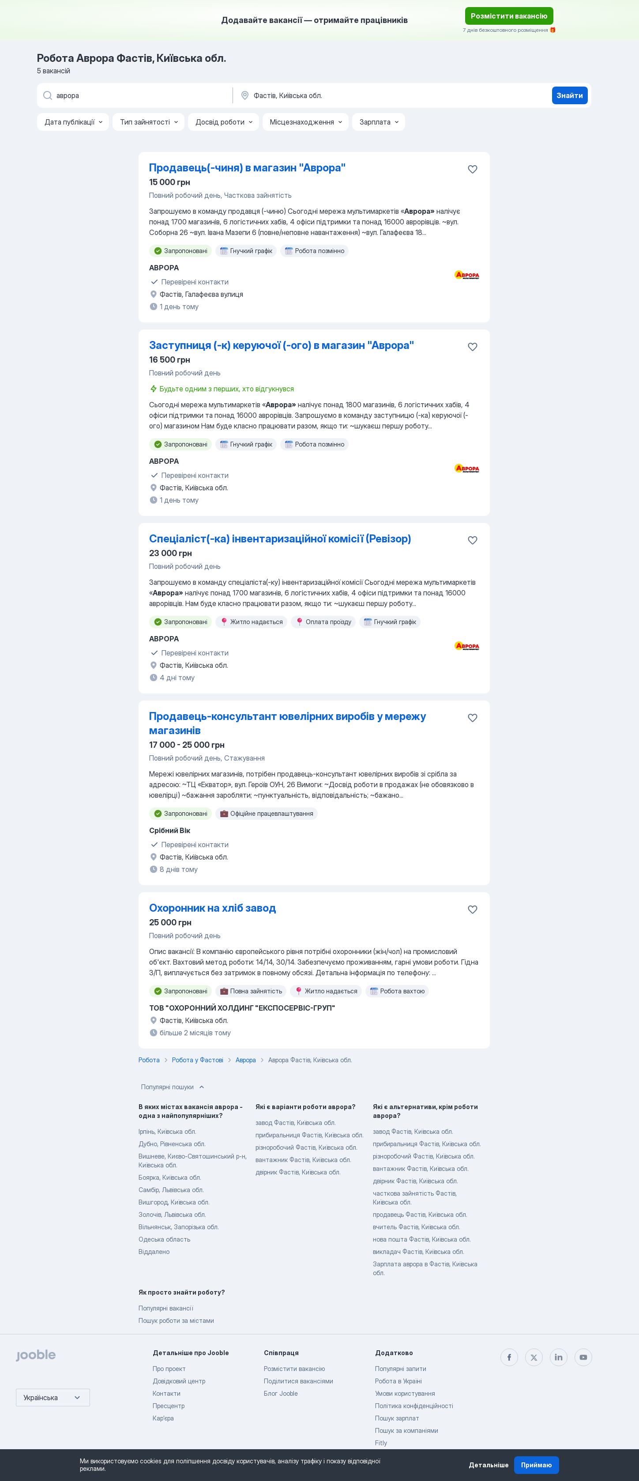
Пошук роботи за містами (176, 1320)
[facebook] (509, 1357)
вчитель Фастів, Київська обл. (416, 1227)
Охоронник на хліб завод (212, 907)
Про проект (169, 1368)
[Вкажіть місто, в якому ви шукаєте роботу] (331, 95)
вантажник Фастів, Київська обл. (303, 1159)
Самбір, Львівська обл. (171, 1189)
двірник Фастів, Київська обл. (298, 1172)
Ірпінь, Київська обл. (167, 1131)
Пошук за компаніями (406, 1430)
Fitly (381, 1443)
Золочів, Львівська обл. (172, 1214)
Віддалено (154, 1251)
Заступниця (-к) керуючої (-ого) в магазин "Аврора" (281, 345)
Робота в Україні (398, 1381)
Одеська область (164, 1239)
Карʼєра (163, 1418)
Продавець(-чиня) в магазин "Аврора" (247, 167)
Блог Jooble (281, 1393)
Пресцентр (168, 1405)
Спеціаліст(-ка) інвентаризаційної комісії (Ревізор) (280, 538)
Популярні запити (400, 1368)
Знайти (569, 95)
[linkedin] (559, 1357)
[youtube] (583, 1357)
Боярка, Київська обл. (170, 1177)
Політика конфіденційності (414, 1405)
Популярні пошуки (173, 1087)
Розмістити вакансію (509, 15)
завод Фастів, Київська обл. (296, 1122)
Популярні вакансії (166, 1308)
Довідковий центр (179, 1381)
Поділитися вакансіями (298, 1381)
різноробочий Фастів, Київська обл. (306, 1147)
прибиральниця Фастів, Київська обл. (310, 1135)
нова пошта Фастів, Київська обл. (422, 1239)
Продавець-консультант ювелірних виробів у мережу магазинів (287, 723)
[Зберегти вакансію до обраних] (472, 169)
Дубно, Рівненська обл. (172, 1144)
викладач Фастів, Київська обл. (418, 1251)
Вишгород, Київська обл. (174, 1202)
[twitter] (534, 1357)
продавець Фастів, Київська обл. (420, 1214)
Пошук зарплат (397, 1418)
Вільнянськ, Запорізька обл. (179, 1227)
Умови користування (405, 1393)
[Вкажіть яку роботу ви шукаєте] (134, 95)
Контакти (166, 1393)
